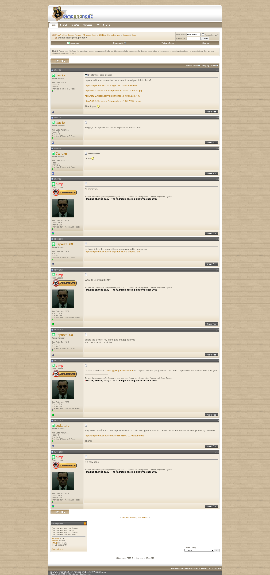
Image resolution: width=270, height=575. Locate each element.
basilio (60, 75)
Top (219, 568)
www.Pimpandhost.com (63, 572)
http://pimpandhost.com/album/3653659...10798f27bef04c (114, 435)
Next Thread (143, 518)
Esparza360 (64, 244)
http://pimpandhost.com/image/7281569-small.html (111, 85)
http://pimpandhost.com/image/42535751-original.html (112, 251)
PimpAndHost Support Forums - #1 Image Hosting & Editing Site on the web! (88, 35)
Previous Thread (129, 518)
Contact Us (174, 568)
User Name (181, 35)
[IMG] (54, 543)
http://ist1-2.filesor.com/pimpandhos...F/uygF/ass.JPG (112, 96)
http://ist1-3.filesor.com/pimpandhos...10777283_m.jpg (113, 101)
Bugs (134, 35)
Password (180, 38)
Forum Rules (57, 549)
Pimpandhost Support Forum (193, 568)
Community (119, 43)
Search (205, 43)
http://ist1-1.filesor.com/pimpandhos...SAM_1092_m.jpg (113, 90)
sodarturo (62, 425)
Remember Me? (210, 35)
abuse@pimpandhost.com (119, 370)
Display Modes (209, 66)
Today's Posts (167, 43)
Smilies (55, 541)
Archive (212, 568)
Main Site (73, 43)
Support (126, 35)
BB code (55, 539)
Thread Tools (192, 66)
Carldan (61, 153)
